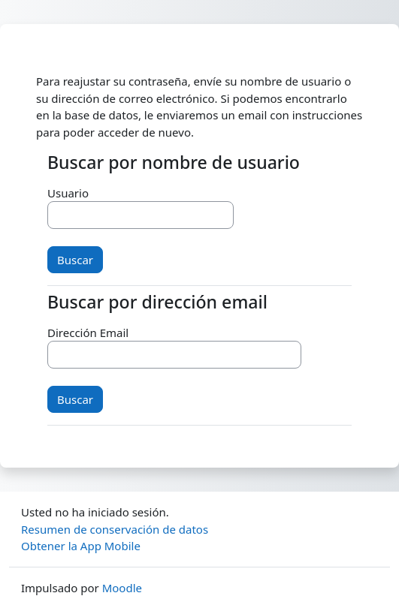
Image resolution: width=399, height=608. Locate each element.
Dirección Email (87, 332)
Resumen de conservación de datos (114, 529)
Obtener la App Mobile (81, 545)
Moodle (122, 587)
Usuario (68, 192)
